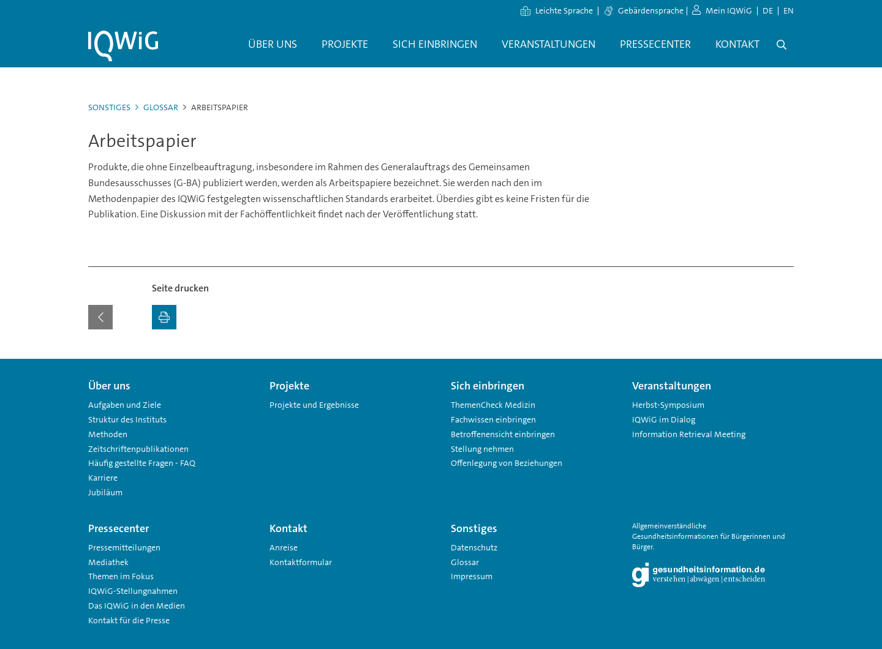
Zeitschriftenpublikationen (138, 448)
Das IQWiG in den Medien (136, 605)
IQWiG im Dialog (663, 419)
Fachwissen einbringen (493, 419)
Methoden (107, 434)
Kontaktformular (301, 562)
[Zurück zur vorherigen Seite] (100, 317)
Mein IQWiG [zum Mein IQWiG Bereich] (722, 11)
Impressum (471, 576)
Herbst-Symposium (668, 404)
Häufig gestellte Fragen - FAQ (141, 462)
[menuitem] (272, 44)
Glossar (156, 107)
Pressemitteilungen (124, 547)
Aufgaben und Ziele (124, 404)
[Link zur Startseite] (123, 46)
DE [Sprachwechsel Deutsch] (768, 10)
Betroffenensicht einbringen (503, 434)
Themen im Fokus (121, 576)
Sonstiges (109, 107)
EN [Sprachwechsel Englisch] (788, 10)
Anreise (284, 547)
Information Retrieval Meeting (688, 434)
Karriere (103, 477)
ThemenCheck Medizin (493, 404)
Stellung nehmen (482, 448)
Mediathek (108, 562)
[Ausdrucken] (164, 317)
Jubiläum (105, 492)
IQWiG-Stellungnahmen (133, 590)
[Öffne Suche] (781, 44)
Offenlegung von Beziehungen (506, 462)
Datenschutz (474, 547)
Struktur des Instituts (127, 419)
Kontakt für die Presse (129, 620)
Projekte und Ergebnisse (314, 404)
